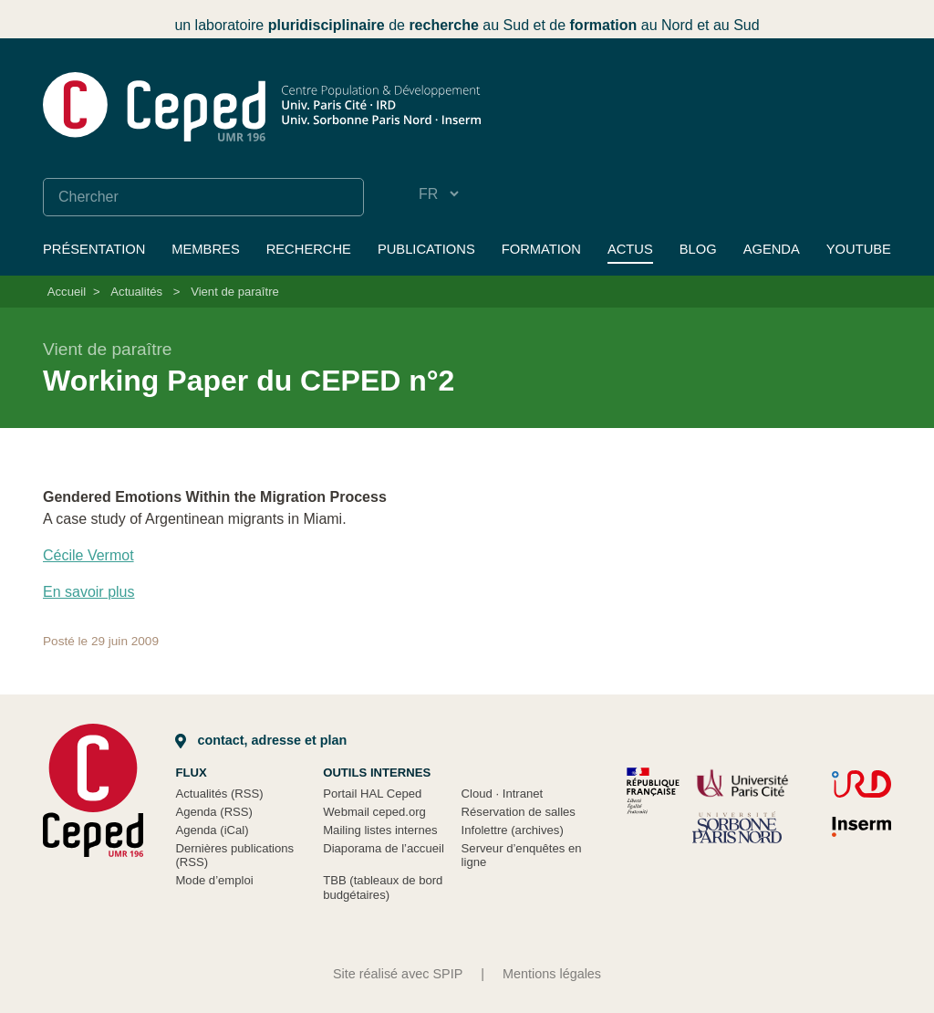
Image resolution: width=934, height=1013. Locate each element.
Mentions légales (552, 973)
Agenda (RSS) (214, 812)
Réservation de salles (519, 812)
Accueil (66, 291)
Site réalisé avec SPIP (397, 973)
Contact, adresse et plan (261, 740)
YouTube (858, 249)
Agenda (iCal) (211, 830)
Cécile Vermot (88, 555)
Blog (698, 249)
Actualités (136, 291)
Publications (426, 249)
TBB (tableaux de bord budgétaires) (382, 887)
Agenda (771, 249)
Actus (630, 249)
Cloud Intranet (503, 793)
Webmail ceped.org (374, 812)
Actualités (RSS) (219, 793)
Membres (205, 249)
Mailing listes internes (380, 830)
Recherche (308, 249)
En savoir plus (89, 592)
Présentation (94, 249)
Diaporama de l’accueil (383, 848)
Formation (541, 249)
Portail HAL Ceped (372, 793)
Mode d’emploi (214, 880)
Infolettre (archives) (513, 830)
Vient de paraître (235, 291)
